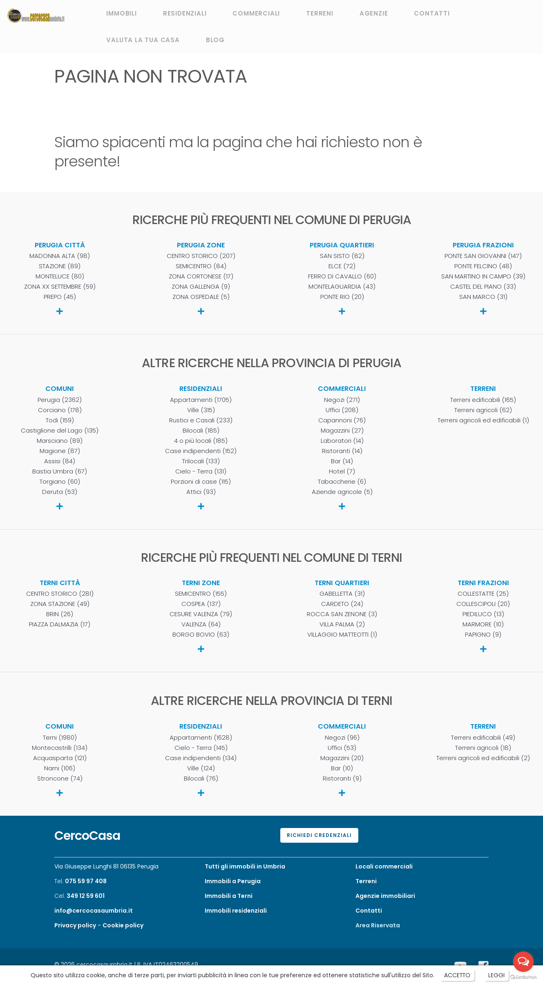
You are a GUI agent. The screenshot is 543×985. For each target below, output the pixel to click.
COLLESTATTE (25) (483, 593)
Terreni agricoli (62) (483, 410)
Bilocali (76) (201, 778)
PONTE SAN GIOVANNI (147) (483, 256)
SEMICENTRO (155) (201, 593)
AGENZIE (374, 13)
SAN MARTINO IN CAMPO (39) (483, 276)
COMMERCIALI (256, 13)
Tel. (80, 881)
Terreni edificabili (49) (483, 737)
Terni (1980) (60, 737)
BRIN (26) (59, 614)
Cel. (79, 896)
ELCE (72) (341, 266)
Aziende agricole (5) (342, 492)
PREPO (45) (60, 297)
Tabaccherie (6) (342, 481)
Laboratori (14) (342, 440)
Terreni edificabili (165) (483, 400)
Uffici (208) (342, 410)
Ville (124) (201, 768)
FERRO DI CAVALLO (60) (342, 276)
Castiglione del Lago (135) (59, 430)
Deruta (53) (59, 492)
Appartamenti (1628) (201, 737)
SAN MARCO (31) (483, 297)
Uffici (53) (342, 748)
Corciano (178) (60, 410)
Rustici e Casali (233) (200, 420)
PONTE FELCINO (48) (483, 266)
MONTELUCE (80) (60, 276)
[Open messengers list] (523, 961)
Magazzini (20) (342, 758)
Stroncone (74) (60, 778)
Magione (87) (60, 451)
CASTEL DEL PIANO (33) (483, 286)
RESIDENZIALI (185, 13)
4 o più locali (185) (201, 440)
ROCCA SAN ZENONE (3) (342, 614)
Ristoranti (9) (342, 778)
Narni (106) (59, 768)
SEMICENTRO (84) (201, 266)
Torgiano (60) (60, 481)
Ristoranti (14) (342, 451)
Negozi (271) (342, 400)
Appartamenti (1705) (201, 400)
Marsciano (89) (60, 440)
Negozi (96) (342, 737)
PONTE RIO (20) (342, 297)
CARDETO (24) (342, 604)
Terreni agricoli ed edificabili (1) (483, 420)
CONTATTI (431, 13)
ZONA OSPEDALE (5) (201, 297)
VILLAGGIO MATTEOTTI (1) (342, 634)
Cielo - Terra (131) (200, 471)
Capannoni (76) (342, 420)
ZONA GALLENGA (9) (201, 286)
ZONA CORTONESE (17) (201, 276)
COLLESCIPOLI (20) (483, 604)
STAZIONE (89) (59, 266)
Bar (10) (342, 768)
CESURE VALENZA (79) (201, 614)
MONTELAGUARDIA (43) (341, 286)
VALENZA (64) (201, 624)
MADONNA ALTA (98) (59, 256)
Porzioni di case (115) (201, 481)
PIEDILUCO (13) (483, 614)
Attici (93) (201, 492)
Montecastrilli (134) (59, 748)
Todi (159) (60, 420)
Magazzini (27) (342, 430)
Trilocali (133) (201, 461)
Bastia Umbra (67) (59, 471)
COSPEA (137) (201, 604)
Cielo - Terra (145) (201, 748)
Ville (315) (201, 410)
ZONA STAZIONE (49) (59, 604)
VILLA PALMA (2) (342, 624)
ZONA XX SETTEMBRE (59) (60, 286)
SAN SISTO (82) (342, 256)
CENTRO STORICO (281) (60, 593)
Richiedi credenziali (319, 835)
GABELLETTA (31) (342, 593)
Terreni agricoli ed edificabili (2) (483, 758)
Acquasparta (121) (60, 758)
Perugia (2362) (60, 400)
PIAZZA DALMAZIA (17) (59, 624)
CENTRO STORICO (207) (201, 256)
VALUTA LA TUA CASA (142, 40)
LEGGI (496, 975)
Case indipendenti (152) (201, 451)
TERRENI (319, 13)
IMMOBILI (121, 13)
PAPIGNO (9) (483, 634)
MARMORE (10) (483, 624)
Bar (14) (342, 461)
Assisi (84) (59, 461)
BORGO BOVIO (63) (200, 634)
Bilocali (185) (201, 430)
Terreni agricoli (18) (483, 748)
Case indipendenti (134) (201, 758)
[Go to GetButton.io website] (523, 977)
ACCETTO (457, 975)
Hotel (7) (342, 471)
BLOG (215, 40)
